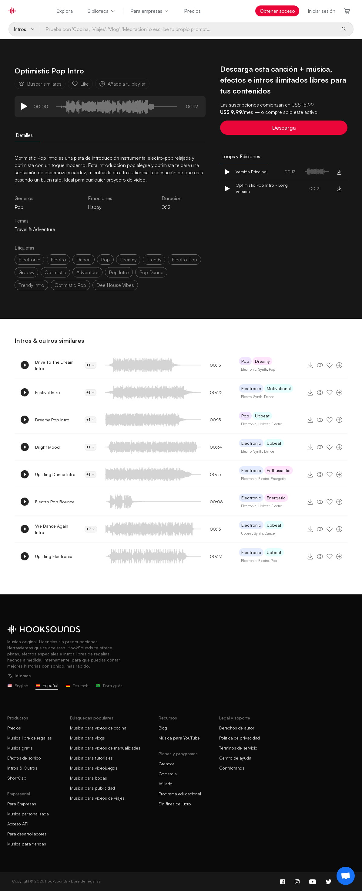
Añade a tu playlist (122, 84)
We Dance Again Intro (51, 529)
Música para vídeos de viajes (97, 798)
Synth (262, 369)
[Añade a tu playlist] (339, 365)
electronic (29, 260)
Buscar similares (40, 84)
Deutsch (77, 685)
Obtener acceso (277, 11)
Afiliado (166, 783)
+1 (90, 365)
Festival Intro (47, 392)
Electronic (248, 369)
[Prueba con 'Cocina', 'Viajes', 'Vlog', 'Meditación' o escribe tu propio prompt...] (188, 29)
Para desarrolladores (27, 833)
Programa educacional (180, 793)
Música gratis (20, 747)
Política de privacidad (239, 737)
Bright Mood (47, 447)
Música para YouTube (179, 737)
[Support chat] (346, 876)
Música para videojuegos (93, 767)
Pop (245, 361)
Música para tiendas (26, 843)
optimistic (55, 272)
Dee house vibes (115, 285)
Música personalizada (28, 813)
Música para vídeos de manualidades (105, 747)
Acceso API (17, 823)
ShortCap (16, 777)
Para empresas (149, 11)
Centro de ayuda (235, 757)
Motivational (279, 388)
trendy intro (31, 285)
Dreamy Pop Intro (52, 419)
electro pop (184, 260)
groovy (26, 272)
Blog (163, 727)
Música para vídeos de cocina (98, 727)
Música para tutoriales (91, 757)
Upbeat (262, 415)
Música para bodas (88, 777)
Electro (246, 396)
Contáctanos (231, 767)
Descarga (284, 127)
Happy (94, 207)
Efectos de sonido (24, 757)
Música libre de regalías (29, 737)
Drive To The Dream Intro (54, 365)
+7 (91, 529)
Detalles (24, 135)
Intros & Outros (22, 767)
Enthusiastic (278, 470)
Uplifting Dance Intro (55, 474)
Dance (269, 396)
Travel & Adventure (35, 229)
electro (58, 260)
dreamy (128, 260)
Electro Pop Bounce (55, 501)
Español (46, 685)
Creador (166, 763)
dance (83, 260)
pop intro (119, 272)
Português (109, 685)
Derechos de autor (236, 727)
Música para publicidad (92, 788)
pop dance (151, 272)
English (17, 685)
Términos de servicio (238, 747)
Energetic (278, 478)
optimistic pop (70, 285)
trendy (154, 260)
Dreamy (262, 361)
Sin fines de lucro (175, 803)
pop (105, 260)
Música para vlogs (87, 737)
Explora (64, 11)
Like (80, 84)
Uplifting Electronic (53, 556)
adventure (87, 272)
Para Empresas (21, 803)
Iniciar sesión (321, 11)
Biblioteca (101, 11)
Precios (192, 11)
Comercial (168, 773)
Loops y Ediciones (240, 156)
